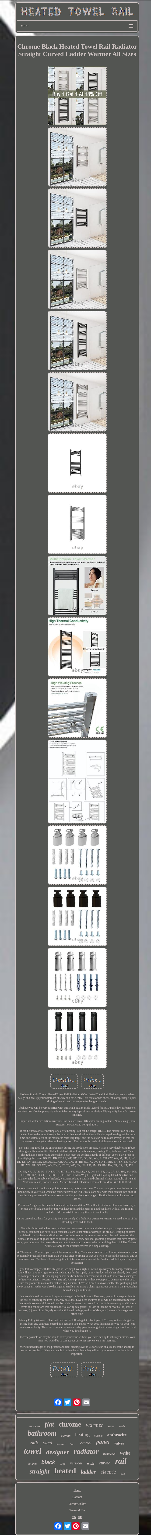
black (48, 1462)
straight (39, 1471)
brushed (61, 1444)
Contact (77, 1497)
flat (49, 1424)
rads (122, 1426)
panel (103, 1441)
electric (108, 1472)
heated (65, 1471)
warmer (94, 1425)
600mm (98, 1435)
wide (90, 1463)
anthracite (116, 1434)
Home (77, 1490)
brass (73, 1444)
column (32, 1463)
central (85, 1443)
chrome (70, 1424)
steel (47, 1443)
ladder (88, 1472)
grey (62, 1463)
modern (34, 1426)
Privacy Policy (77, 1503)
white (125, 1453)
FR (80, 1517)
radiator (86, 1451)
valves (119, 1443)
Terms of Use (77, 1510)
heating (82, 1434)
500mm (65, 1435)
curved (104, 1463)
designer (57, 1452)
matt (123, 1474)
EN (74, 1517)
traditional (109, 1454)
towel (33, 1451)
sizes (111, 1426)
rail (120, 1461)
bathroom (42, 1433)
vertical (76, 1463)
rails (34, 1442)
